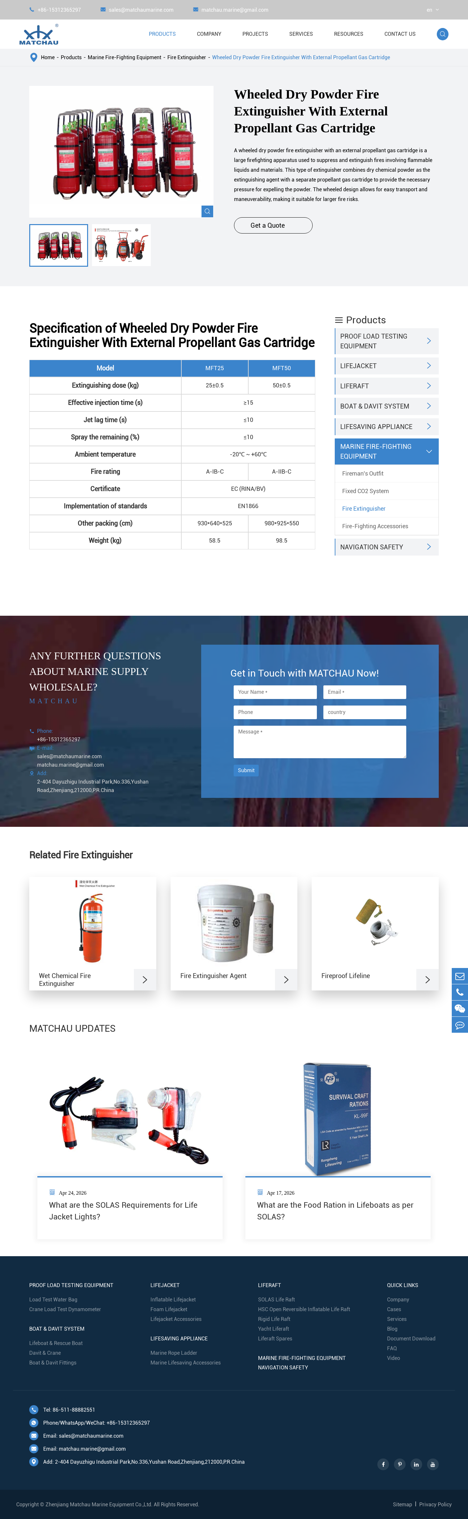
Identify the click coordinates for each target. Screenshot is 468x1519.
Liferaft (354, 386)
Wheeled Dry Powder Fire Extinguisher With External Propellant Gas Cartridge (301, 57)
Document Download (411, 1339)
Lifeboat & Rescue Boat (56, 1343)
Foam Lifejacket (168, 1309)
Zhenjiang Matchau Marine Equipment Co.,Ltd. (99, 1504)
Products (162, 34)
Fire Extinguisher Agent (213, 976)
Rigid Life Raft (274, 1319)
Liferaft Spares (275, 1339)
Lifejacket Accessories (176, 1319)
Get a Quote (273, 225)
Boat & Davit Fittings (52, 1363)
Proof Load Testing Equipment (374, 341)
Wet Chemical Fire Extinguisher (65, 980)
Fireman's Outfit (363, 473)
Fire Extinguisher (186, 57)
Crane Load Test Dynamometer (65, 1309)
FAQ (392, 1348)
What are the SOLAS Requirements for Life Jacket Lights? (123, 1211)
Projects (255, 34)
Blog (392, 1329)
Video (393, 1358)
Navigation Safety (371, 547)
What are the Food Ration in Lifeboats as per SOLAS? (335, 1211)
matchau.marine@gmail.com (230, 10)
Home (48, 57)
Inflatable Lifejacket (173, 1300)
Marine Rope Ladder (173, 1353)
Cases (394, 1309)
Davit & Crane (45, 1353)
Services (301, 34)
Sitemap (402, 1504)
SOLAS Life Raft (276, 1300)
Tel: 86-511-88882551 (62, 1409)
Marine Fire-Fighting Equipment (124, 57)
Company (209, 34)
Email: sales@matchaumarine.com (76, 1435)
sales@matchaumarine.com (137, 10)
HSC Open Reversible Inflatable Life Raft (304, 1309)
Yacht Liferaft (273, 1329)
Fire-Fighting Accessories (375, 526)
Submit (246, 770)
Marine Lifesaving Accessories (185, 1363)
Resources (348, 34)
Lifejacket (358, 366)
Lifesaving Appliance (376, 427)
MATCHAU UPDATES (72, 1028)
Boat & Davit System (374, 406)
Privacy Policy (435, 1504)
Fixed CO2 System (365, 491)
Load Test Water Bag (53, 1300)
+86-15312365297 (55, 10)
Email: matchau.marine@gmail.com (77, 1448)
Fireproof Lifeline (345, 976)
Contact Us (400, 34)
